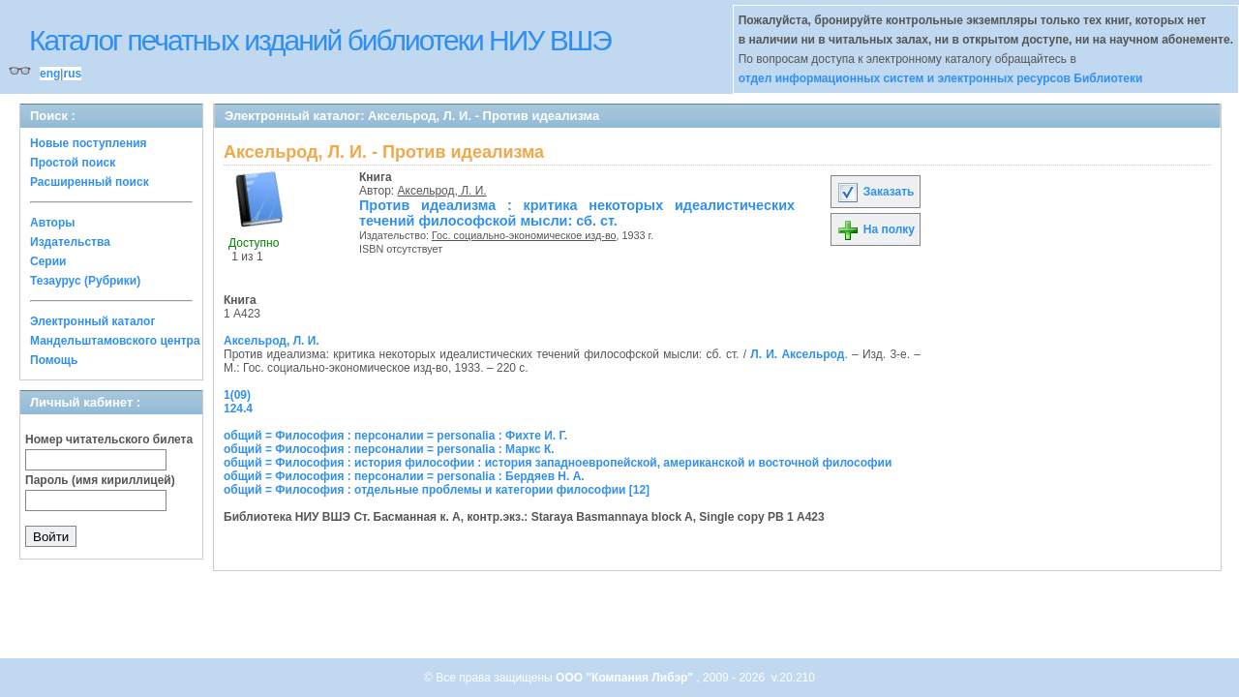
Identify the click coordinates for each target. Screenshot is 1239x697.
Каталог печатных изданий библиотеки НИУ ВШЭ (320, 40)
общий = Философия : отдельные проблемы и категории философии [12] (437, 490)
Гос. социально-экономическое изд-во (524, 235)
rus (72, 73)
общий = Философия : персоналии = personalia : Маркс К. (389, 449)
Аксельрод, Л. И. (442, 190)
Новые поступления (88, 143)
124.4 (238, 408)
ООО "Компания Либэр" (626, 677)
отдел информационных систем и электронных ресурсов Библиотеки (941, 78)
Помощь (53, 360)
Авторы (53, 222)
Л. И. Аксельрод (797, 354)
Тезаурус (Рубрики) (85, 281)
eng (50, 73)
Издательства (70, 242)
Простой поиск (72, 162)
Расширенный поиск (89, 182)
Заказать (875, 191)
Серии (48, 261)
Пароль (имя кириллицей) (100, 480)
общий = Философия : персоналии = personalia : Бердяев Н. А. (404, 476)
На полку (875, 229)
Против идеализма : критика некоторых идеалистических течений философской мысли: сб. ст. (577, 212)
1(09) (237, 395)
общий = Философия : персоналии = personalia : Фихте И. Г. (395, 435)
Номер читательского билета (109, 439)
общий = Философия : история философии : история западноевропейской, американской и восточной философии (557, 463)
